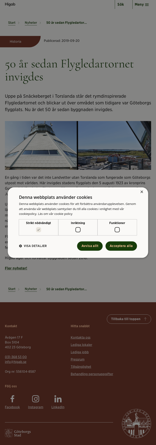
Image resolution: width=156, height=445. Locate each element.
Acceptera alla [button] (121, 246)
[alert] (78, 222)
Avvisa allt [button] (89, 246)
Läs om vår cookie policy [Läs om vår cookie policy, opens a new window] (55, 214)
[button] (33, 246)
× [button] (141, 192)
